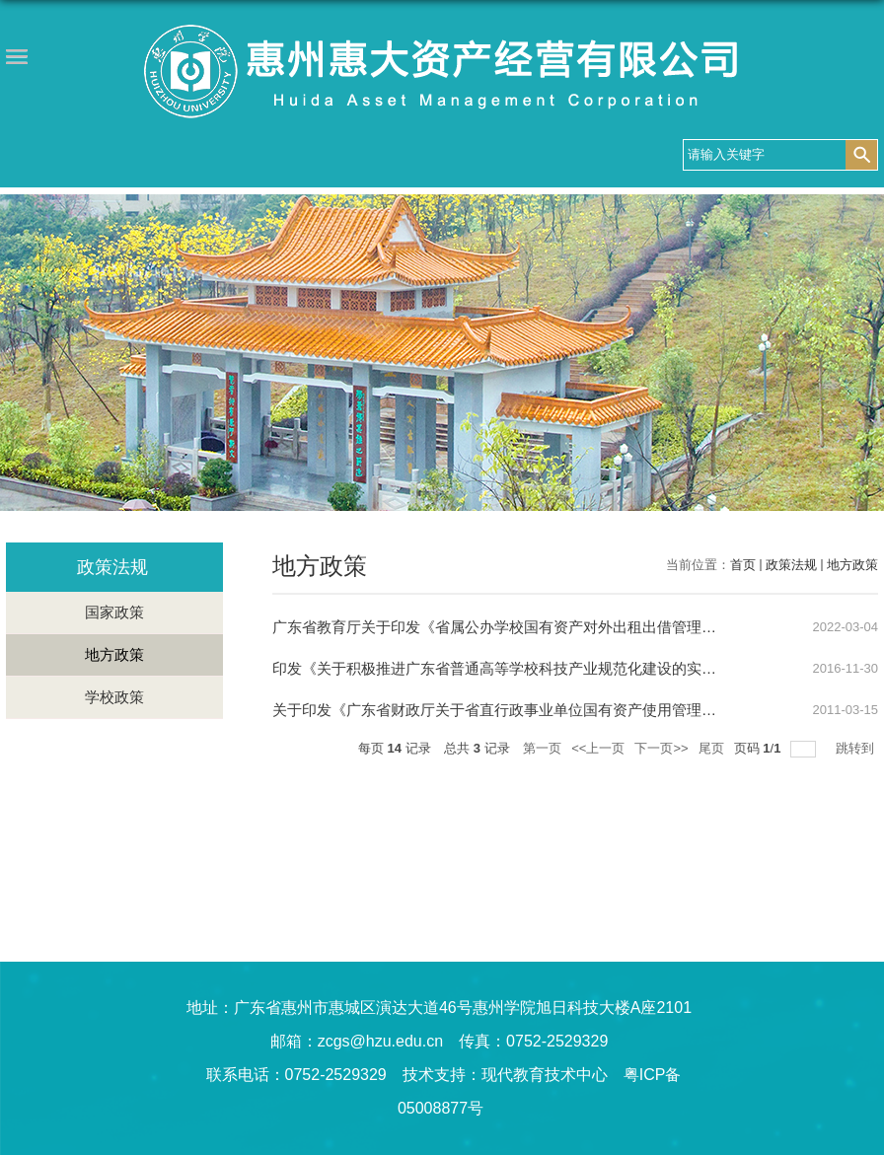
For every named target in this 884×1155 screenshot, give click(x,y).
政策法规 (791, 564)
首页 (743, 564)
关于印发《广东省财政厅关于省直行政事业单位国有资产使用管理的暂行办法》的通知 (553, 709)
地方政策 (852, 564)
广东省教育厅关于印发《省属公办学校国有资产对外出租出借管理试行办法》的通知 (546, 626)
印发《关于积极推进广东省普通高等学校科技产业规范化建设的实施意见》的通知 (538, 668)
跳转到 (857, 748)
